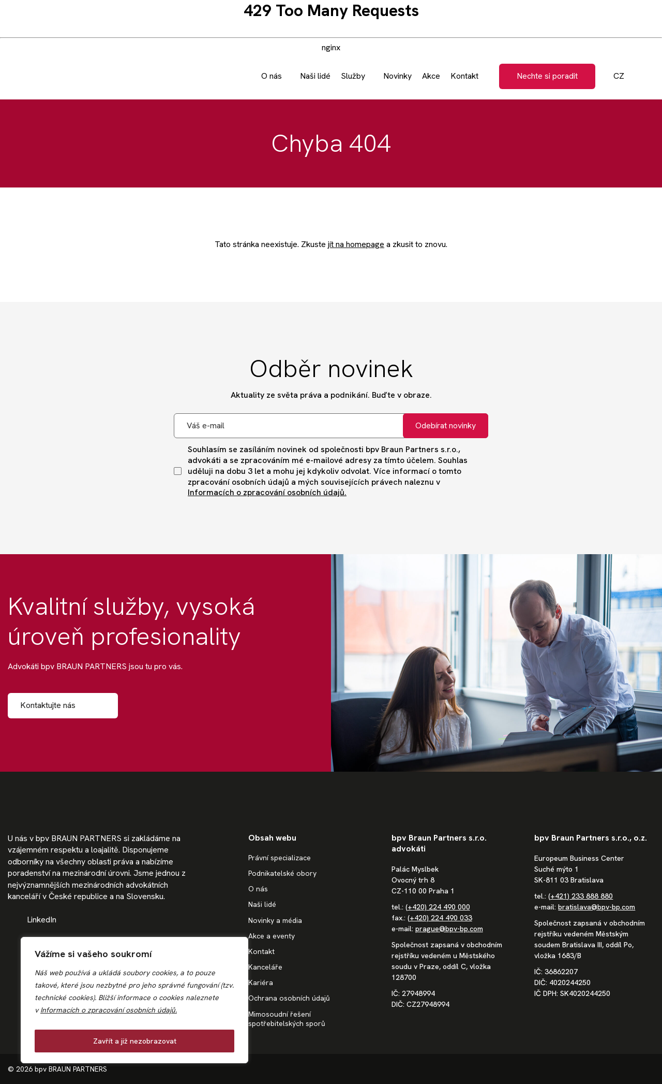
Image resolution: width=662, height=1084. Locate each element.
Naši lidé (262, 904)
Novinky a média (275, 920)
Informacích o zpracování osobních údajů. (108, 1010)
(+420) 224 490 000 (437, 907)
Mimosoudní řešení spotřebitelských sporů (286, 1018)
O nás (258, 888)
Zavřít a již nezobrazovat (134, 1041)
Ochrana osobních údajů (289, 998)
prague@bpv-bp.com (449, 928)
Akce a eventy (271, 936)
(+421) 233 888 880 (580, 896)
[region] (134, 1000)
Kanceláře (265, 967)
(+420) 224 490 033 (440, 917)
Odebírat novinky (445, 425)
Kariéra (260, 982)
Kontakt (261, 951)
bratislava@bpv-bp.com (596, 907)
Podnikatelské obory (282, 873)
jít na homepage (356, 244)
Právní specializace (279, 857)
